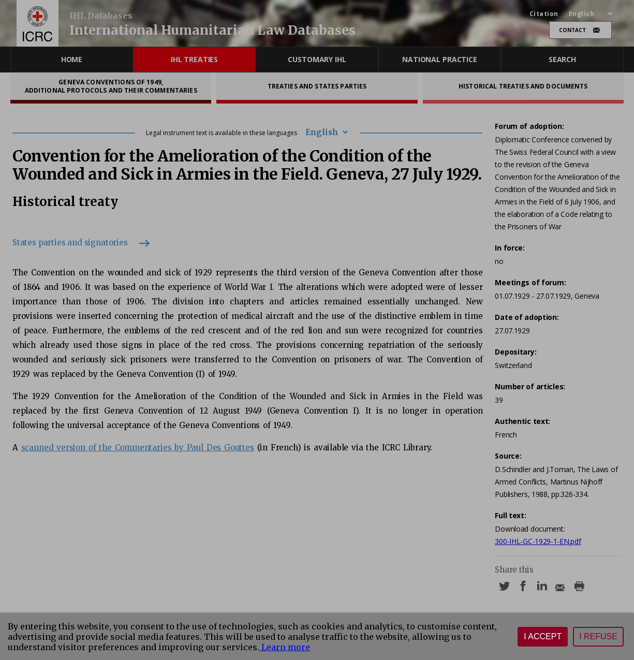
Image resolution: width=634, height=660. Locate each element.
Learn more (284, 647)
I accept (543, 636)
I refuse (598, 636)
